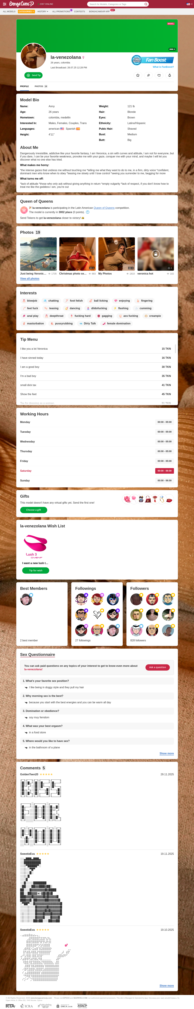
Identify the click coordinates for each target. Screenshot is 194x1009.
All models (9, 11)
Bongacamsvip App (100, 11)
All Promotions (62, 11)
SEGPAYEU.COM (80, 998)
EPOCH (66, 998)
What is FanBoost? (163, 67)
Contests (79, 11)
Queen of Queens (104, 207)
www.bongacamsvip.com (41, 998)
